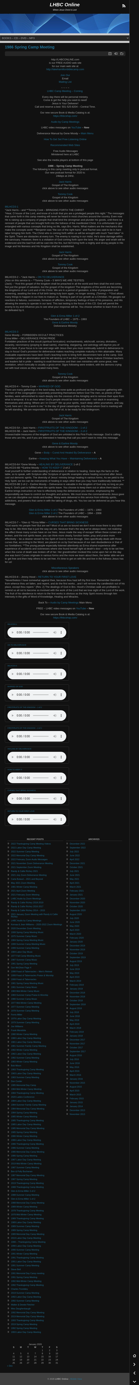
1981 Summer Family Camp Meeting (28, 1046)
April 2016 (75, 1071)
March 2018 (75, 1028)
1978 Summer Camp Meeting (25, 1010)
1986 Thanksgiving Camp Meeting (27, 1144)
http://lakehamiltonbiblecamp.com (65, 69)
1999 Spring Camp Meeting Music (27, 932)
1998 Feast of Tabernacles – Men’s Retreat (31, 971)
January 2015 (76, 1102)
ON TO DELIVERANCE (51, 277)
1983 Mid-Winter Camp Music (25, 991)
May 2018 (74, 1020)
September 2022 (78, 847)
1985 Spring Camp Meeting (24, 1132)
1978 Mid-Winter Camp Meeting (26, 1214)
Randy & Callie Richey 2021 (24, 871)
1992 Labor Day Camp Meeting (26, 1297)
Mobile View (76, 1379)
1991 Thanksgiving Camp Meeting (27, 1257)
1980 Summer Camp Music (24, 999)
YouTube (76, 127)
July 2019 (74, 965)
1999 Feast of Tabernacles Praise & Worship (32, 975)
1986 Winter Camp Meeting (24, 1136)
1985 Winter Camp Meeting (24, 1116)
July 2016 (74, 1059)
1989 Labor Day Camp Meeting (26, 1222)
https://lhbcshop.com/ (65, 115)
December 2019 (77, 945)
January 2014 (76, 1106)
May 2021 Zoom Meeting (23, 883)
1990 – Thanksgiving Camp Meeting (28, 1242)
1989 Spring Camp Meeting (24, 1230)
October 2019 (76, 953)
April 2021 (75, 883)
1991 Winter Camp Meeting (24, 1254)
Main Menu (87, 133)
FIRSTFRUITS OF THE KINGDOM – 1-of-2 (62, 427)
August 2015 (76, 1087)
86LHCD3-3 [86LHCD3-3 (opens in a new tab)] (11, 331)
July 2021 (74, 871)
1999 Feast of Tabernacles (23, 979)
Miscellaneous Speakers (65, 567)
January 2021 (76, 894)
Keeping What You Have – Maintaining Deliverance (68, 458)
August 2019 (76, 961)
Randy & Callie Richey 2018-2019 (27, 902)
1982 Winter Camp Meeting (24, 1050)
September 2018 (78, 1004)
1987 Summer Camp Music (24, 960)
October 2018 (76, 1000)
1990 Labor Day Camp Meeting (26, 1246)
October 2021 (76, 867)
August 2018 (76, 1008)
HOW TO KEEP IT (52, 467)
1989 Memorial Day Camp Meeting (27, 1234)
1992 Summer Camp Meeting (25, 1301)
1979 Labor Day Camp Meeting (26, 1018)
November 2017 (77, 1043)
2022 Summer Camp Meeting (25, 851)
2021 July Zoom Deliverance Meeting (29, 875)
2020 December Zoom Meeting (26, 928)
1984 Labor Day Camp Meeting (26, 1101)
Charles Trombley (19, 1289)
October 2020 (76, 906)
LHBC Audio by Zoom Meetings (26, 898)
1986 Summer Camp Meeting (25, 1148)
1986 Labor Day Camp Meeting (26, 1140)
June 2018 (75, 1016)
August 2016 (76, 1055)
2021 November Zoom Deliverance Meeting (32, 863)
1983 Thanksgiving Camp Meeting (27, 1069)
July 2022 (74, 851)
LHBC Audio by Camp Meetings (26, 920)
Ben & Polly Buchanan (21, 1171)
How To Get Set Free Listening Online (65, 139)
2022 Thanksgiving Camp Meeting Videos (31, 844)
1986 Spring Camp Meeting (30, 47)
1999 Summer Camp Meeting (25, 948)
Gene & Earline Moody (64, 322)
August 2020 (76, 914)
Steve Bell (16, 1269)
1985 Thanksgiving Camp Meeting (27, 1120)
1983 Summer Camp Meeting (25, 1077)
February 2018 (77, 1032)
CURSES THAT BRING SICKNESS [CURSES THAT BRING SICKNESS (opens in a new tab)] (68, 522)
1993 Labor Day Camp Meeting (26, 1332)
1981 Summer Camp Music (24, 987)
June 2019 (75, 969)
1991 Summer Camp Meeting (25, 1265)
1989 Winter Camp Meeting (24, 1206)
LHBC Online (65, 4)
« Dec (10, 1366)
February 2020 (77, 938)
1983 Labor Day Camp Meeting (26, 1073)
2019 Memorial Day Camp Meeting (27, 1316)
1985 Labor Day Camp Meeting (26, 1124)
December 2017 (77, 1040)
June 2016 (75, 1063)
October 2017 (76, 1047)
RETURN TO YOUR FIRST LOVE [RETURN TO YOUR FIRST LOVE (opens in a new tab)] (57, 576)
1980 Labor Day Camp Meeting (26, 1038)
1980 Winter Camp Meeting (24, 1034)
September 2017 (78, 1051)
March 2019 (75, 981)
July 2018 (74, 1012)
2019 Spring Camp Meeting (24, 1324)
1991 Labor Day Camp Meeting (26, 1261)
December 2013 (77, 1110)
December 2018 (77, 992)
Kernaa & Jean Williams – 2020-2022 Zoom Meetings (36, 924)
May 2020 (74, 926)
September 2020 (78, 910)
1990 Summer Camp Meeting (25, 1250)
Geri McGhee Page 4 (21, 967)
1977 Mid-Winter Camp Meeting (26, 1003)
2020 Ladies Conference (23, 1097)
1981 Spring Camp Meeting (24, 963)
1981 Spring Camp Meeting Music (27, 983)
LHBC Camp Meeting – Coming (65, 91)
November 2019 (77, 949)
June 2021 (75, 875)
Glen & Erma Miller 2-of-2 (43, 513)
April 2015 (75, 1090)
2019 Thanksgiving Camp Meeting (27, 1183)
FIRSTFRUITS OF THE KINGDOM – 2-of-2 (62, 431)
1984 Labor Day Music (22, 952)
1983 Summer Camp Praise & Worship (29, 995)
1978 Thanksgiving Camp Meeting (27, 1210)
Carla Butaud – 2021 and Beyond (27, 879)
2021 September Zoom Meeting (26, 867)
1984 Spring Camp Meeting (24, 1112)
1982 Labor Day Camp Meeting (26, 1054)
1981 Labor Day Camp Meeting (26, 1042)
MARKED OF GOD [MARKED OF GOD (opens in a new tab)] (49, 386)
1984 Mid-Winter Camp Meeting (26, 1089)
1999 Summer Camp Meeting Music (28, 944)
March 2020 (75, 934)
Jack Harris (65, 181)
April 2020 (75, 930)
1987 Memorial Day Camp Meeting (27, 1175)
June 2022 (75, 855)
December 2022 (77, 844)
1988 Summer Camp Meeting (25, 1195)
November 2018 (77, 996)
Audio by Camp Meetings (65, 121)
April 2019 (75, 977)
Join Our (65, 75)
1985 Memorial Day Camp (23, 1085)
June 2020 (75, 922)
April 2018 (75, 1024)
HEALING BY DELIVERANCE (56, 464)
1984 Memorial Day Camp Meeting (27, 1108)
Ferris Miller (16, 1014)
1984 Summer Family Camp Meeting (28, 1105)
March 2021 (75, 887)
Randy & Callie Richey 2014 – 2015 (28, 910)
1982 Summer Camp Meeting (25, 1058)
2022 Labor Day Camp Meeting (26, 847)
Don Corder (16, 1081)
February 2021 (77, 891)
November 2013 (77, 1114)
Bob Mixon (16, 1065)
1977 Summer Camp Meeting (25, 1007)
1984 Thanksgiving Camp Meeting (27, 1093)
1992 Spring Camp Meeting (24, 1328)
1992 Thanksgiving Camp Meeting (27, 1285)
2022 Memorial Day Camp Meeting (27, 855)
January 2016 (76, 1079)
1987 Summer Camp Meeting (25, 1167)
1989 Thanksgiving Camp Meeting (27, 1218)
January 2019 (76, 989)
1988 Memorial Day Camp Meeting (27, 1203)
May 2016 (74, 1067)
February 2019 (77, 985)
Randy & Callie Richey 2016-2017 (27, 906)
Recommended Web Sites (65, 145)
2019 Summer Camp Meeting (25, 1293)
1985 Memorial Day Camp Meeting (27, 1128)
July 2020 (74, 918)
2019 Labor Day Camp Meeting (26, 1238)
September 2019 (78, 957)
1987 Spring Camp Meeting (24, 1179)
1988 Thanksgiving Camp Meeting (27, 1187)
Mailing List (65, 81)
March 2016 (75, 1075)
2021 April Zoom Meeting (23, 891)
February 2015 (77, 1098)
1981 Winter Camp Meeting (24, 887)
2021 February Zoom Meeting (25, 894)
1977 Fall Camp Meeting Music (26, 956)
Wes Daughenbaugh (21, 1308)
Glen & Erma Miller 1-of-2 (65, 315)
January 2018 (76, 1036)
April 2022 (75, 859)
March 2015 (75, 1094)
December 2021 (77, 863)
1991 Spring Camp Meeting (24, 1277)
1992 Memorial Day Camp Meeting (27, 1312)
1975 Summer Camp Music (24, 936)
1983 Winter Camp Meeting (24, 1061)
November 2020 (77, 902)
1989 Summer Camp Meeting (25, 1226)
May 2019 (74, 973)
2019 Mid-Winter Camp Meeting (26, 1163)
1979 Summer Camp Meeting (25, 1022)
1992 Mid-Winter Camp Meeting (26, 1281)
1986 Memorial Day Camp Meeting (27, 1152)
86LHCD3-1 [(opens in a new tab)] (11, 206)
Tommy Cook (65, 194)
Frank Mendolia (18, 1030)
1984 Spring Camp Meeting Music (27, 940)
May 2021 (74, 879)
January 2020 (76, 942)
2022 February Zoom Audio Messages (29, 859)
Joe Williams (17, 1026)
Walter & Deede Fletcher (23, 1304)
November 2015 (77, 1083)
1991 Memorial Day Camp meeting (27, 1273)
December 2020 (77, 898)
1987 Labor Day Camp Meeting (26, 1159)
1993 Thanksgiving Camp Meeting (27, 1320)
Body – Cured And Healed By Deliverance (67, 452)
